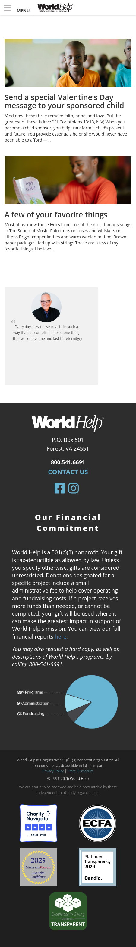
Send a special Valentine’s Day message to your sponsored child (64, 101)
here (60, 636)
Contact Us (68, 472)
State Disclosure (81, 771)
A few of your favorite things (56, 214)
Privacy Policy (53, 771)
